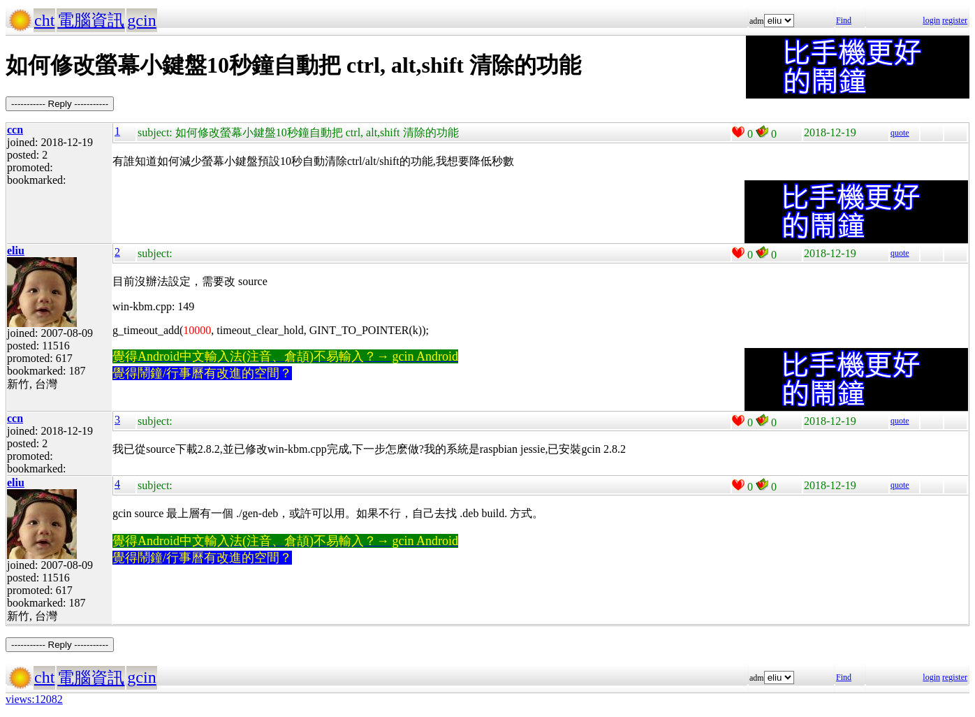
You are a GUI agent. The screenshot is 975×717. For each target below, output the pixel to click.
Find (843, 20)
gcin (141, 20)
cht (44, 20)
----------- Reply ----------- (59, 104)
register (954, 20)
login (931, 20)
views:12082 (34, 699)
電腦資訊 (90, 20)
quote (899, 133)
